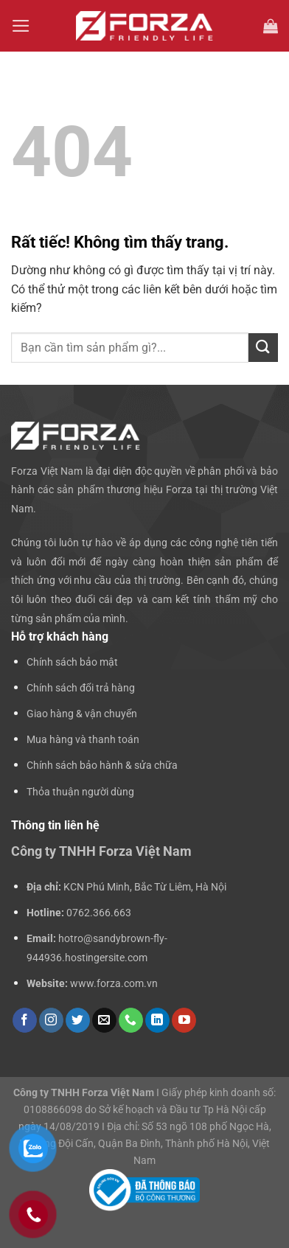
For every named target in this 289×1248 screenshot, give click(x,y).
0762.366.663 (98, 913)
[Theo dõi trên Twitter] (78, 1020)
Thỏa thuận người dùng (80, 792)
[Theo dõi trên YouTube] (184, 1020)
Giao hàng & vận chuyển (82, 714)
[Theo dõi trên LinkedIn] (157, 1020)
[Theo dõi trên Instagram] (51, 1020)
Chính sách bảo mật (72, 662)
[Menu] (21, 26)
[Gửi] (263, 347)
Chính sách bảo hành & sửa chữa (102, 765)
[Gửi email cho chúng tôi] (104, 1020)
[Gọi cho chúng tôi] (131, 1020)
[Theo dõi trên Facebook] (25, 1020)
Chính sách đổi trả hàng (81, 688)
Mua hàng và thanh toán (83, 739)
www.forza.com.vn (114, 983)
